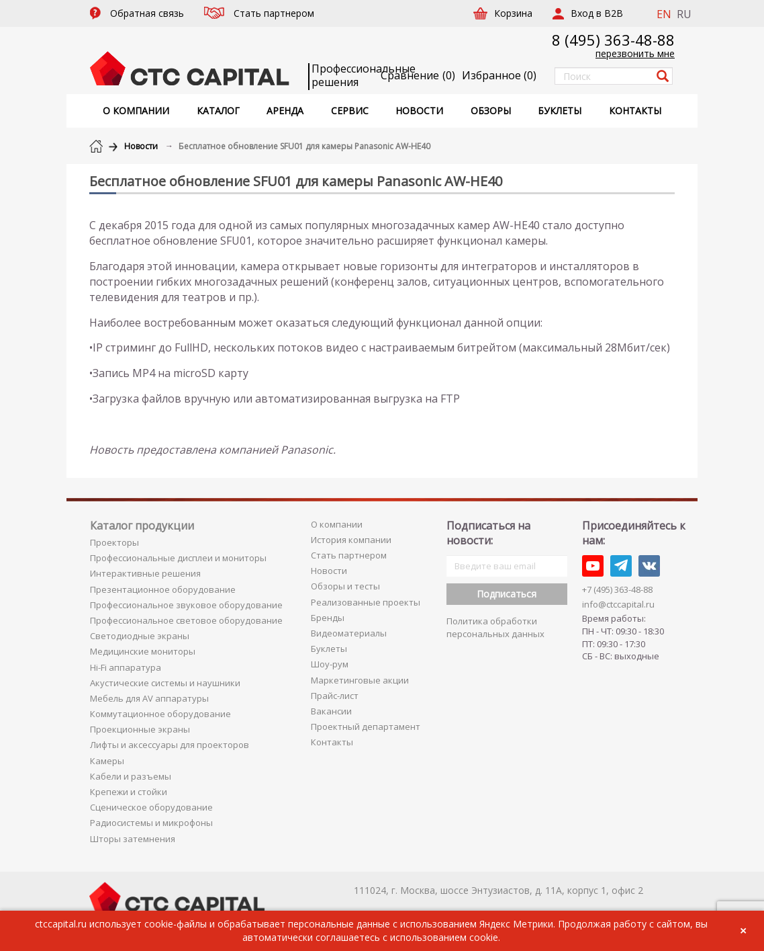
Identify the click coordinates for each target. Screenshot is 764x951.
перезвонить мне (635, 53)
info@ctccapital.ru (618, 604)
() (499, 75)
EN (664, 14)
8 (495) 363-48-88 (613, 40)
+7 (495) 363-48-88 (617, 589)
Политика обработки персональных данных (495, 627)
